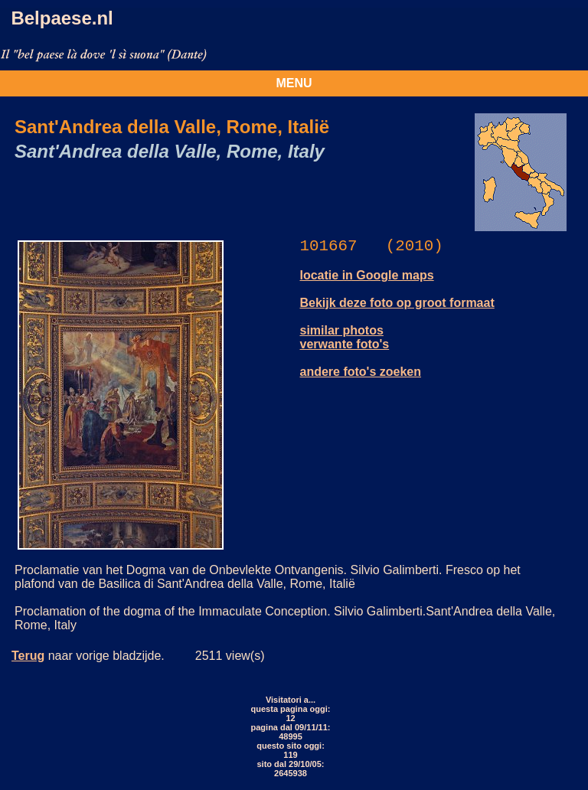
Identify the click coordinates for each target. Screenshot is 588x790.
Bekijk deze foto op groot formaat (397, 302)
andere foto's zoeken (361, 371)
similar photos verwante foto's (345, 337)
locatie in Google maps (367, 275)
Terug (27, 655)
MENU (294, 83)
